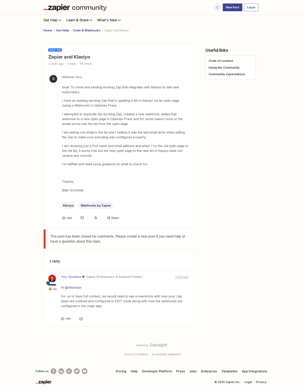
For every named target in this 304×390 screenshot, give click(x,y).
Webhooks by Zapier (96, 205)
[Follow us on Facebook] (53, 371)
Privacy (261, 382)
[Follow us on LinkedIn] (61, 371)
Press (180, 371)
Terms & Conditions (136, 354)
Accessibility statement (166, 354)
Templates (229, 371)
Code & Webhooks (86, 30)
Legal (248, 382)
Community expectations (227, 74)
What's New (109, 20)
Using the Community (224, 67)
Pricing (121, 371)
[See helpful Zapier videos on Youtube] (84, 371)
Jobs (193, 371)
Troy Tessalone (71, 277)
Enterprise (209, 371)
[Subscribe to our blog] (69, 371)
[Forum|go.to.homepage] (76, 7)
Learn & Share (79, 20)
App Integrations (254, 371)
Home (47, 30)
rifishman (68, 77)
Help (134, 371)
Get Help (52, 20)
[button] (232, 7)
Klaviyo (68, 205)
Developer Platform (157, 371)
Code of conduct (221, 61)
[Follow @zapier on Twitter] (77, 371)
